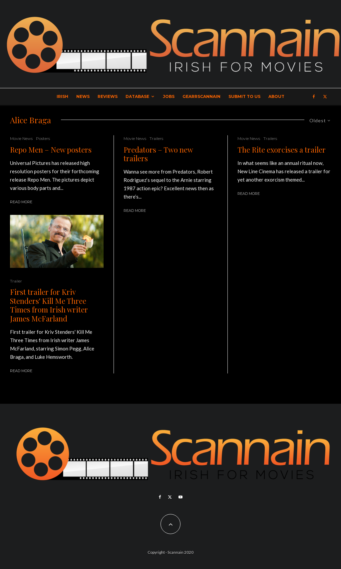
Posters (43, 138)
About (276, 96)
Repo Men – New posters (51, 149)
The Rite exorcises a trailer (281, 149)
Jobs (168, 96)
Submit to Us (244, 96)
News (83, 96)
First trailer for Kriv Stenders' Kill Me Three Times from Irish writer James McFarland (49, 305)
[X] (325, 96)
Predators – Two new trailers (158, 154)
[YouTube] (180, 497)
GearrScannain (201, 96)
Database (137, 96)
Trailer (16, 281)
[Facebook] (314, 96)
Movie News (21, 138)
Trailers (156, 138)
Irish (62, 96)
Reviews (108, 96)
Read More (21, 202)
